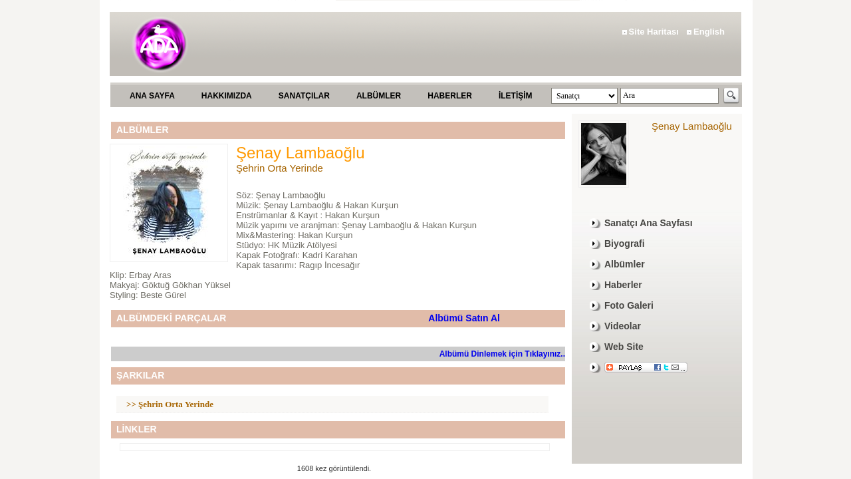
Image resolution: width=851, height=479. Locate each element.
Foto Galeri (629, 305)
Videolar (622, 326)
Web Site (624, 346)
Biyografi (624, 243)
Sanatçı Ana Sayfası (648, 223)
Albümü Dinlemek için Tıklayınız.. (502, 354)
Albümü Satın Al (464, 318)
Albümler (624, 264)
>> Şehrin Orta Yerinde (169, 404)
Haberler (623, 284)
